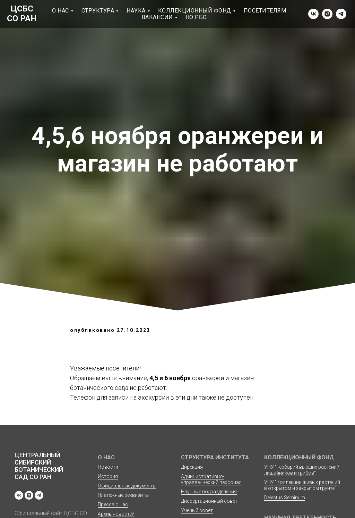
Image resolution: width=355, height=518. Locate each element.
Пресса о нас (113, 504)
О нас (60, 10)
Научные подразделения (209, 491)
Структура (97, 10)
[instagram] (327, 14)
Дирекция (192, 467)
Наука (136, 10)
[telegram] (341, 14)
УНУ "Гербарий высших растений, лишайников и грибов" (302, 470)
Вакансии (157, 17)
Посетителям (265, 10)
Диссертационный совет (209, 501)
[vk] (313, 14)
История (108, 476)
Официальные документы (127, 485)
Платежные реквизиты (123, 495)
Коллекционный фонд (194, 10)
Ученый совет (197, 510)
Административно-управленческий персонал (211, 479)
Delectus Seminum (284, 497)
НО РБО (196, 17)
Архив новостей (116, 514)
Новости (108, 467)
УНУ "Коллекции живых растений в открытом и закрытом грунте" (302, 485)
